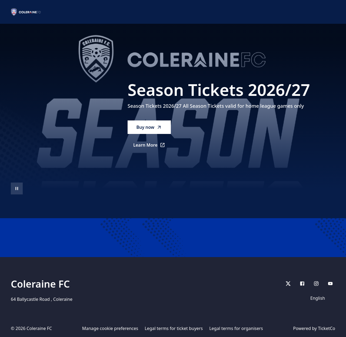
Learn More (152, 146)
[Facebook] (302, 283)
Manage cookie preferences (110, 328)
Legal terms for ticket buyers (174, 328)
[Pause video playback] (17, 188)
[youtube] (330, 283)
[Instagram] (316, 283)
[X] (288, 283)
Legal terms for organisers (236, 328)
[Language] (321, 298)
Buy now (149, 127)
